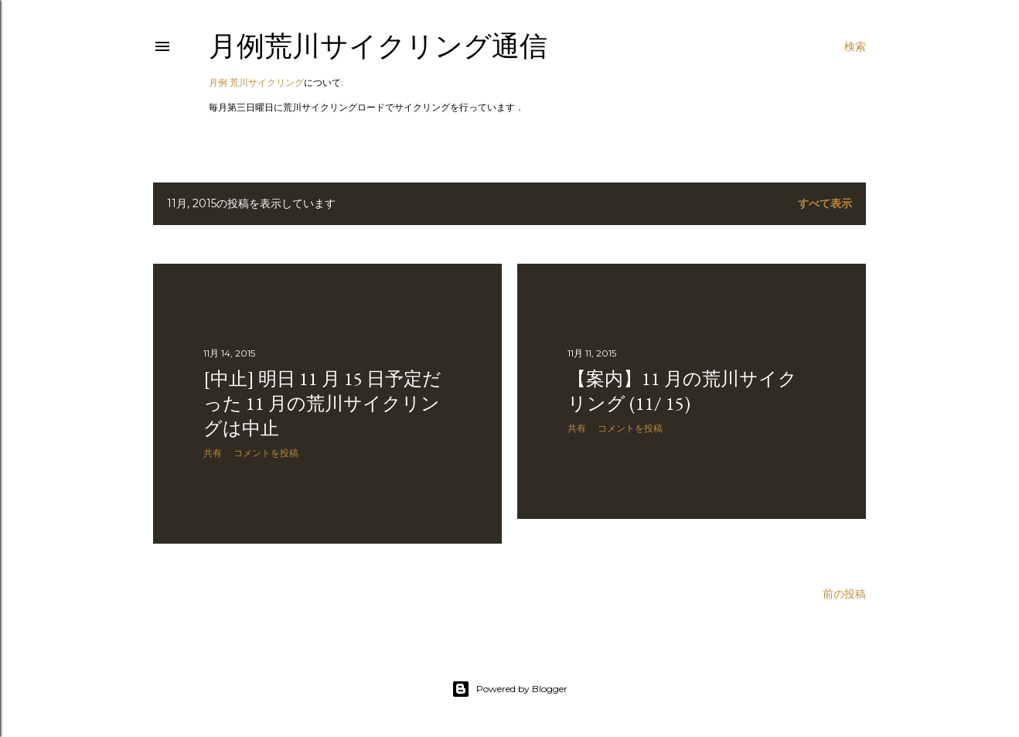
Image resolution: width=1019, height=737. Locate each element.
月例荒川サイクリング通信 (378, 46)
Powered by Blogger (509, 689)
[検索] (855, 46)
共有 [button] (212, 453)
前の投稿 (844, 594)
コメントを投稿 (265, 453)
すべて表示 (825, 203)
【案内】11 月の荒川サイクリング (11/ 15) (682, 391)
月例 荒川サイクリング (256, 82)
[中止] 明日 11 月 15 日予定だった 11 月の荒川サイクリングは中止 (322, 403)
